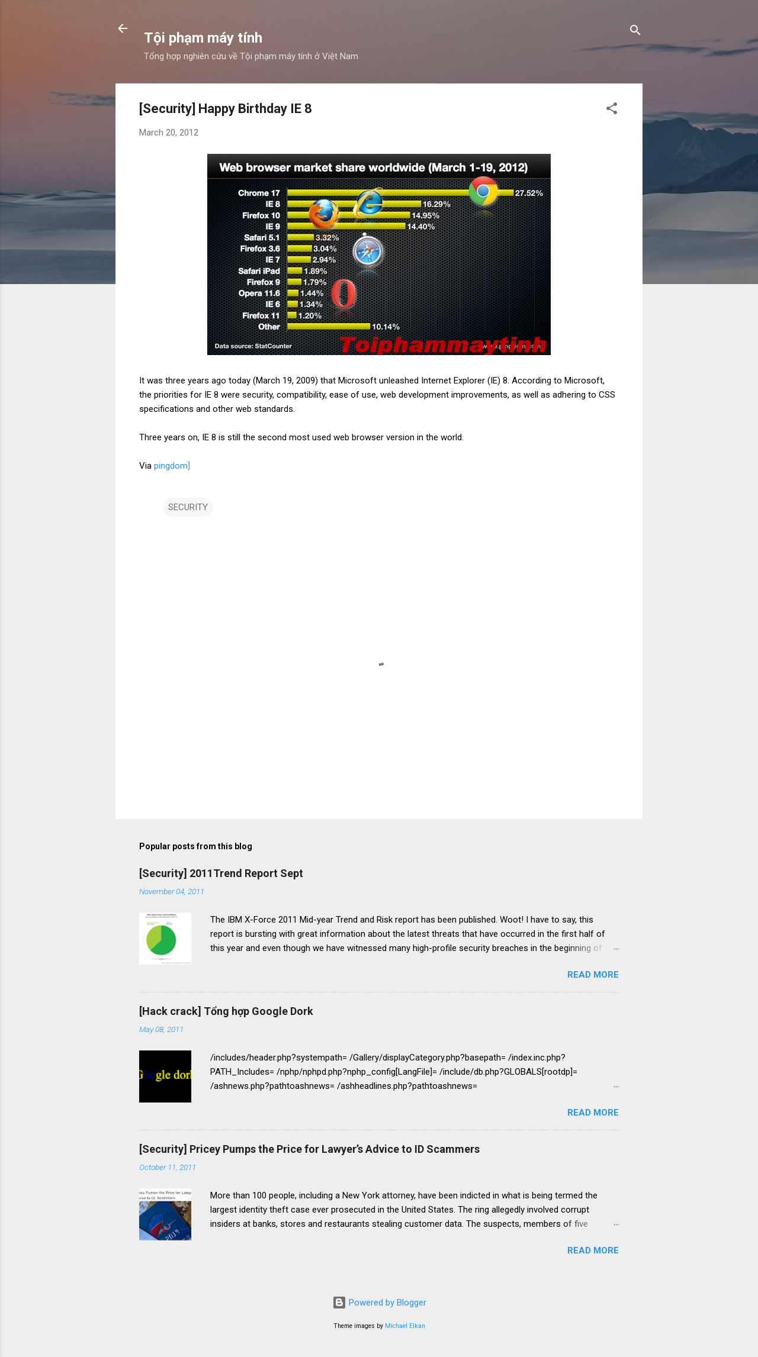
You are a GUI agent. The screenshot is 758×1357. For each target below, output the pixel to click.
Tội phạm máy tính (203, 38)
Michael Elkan (405, 1326)
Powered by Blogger (379, 1302)
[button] (612, 110)
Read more (593, 974)
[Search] (635, 32)
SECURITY (188, 507)
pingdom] (172, 465)
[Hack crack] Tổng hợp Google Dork (226, 1011)
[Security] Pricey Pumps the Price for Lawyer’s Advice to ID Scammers (309, 1149)
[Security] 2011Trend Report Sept (221, 873)
